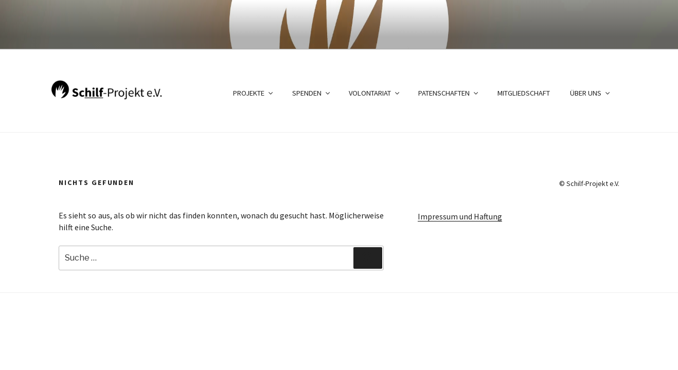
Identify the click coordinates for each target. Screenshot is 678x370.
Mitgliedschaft (523, 93)
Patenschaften (448, 93)
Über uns (590, 93)
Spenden (311, 93)
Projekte (253, 93)
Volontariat (375, 93)
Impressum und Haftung (460, 216)
